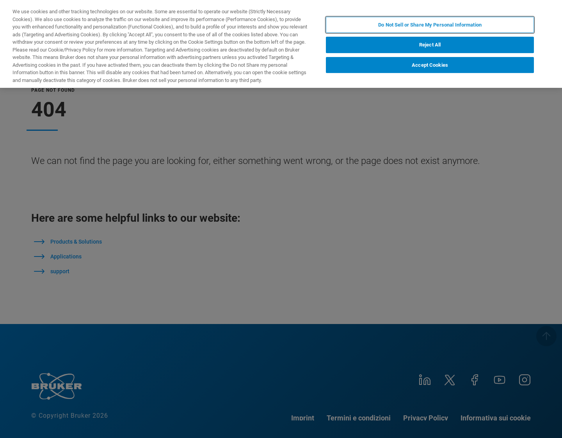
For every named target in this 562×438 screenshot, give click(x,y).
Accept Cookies (430, 65)
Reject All (430, 45)
